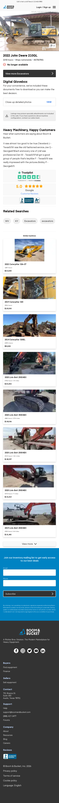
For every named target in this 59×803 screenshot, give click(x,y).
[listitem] (29, 256)
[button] (54, 7)
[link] (37, 1)
